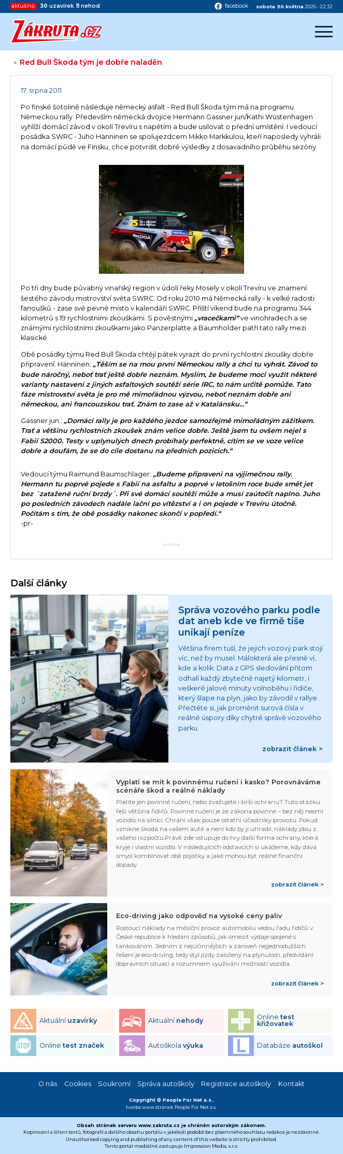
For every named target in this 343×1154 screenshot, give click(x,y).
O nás (47, 1084)
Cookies (77, 1084)
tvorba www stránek (150, 1107)
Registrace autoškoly (236, 1084)
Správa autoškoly (165, 1084)
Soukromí (114, 1084)
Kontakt (291, 1084)
